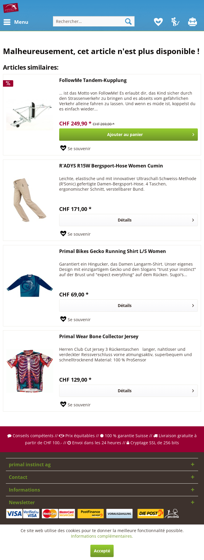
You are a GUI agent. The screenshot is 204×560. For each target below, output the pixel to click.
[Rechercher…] (94, 21)
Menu (10, 21)
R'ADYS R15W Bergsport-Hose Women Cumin (111, 166)
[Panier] (193, 22)
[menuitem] (8, 22)
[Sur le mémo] (75, 148)
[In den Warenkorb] (128, 134)
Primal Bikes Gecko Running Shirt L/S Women (112, 251)
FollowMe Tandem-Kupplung (93, 80)
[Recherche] (128, 21)
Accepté (102, 551)
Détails (156, 219)
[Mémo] (158, 22)
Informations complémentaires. (102, 536)
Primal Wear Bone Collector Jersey (98, 336)
